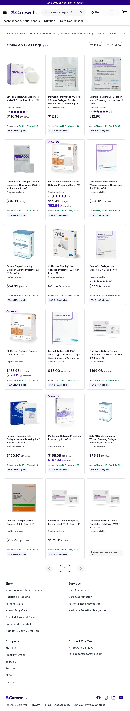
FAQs (8, 675)
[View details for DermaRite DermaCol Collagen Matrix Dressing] (106, 95)
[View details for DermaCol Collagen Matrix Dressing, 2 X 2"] (106, 264)
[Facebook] (98, 697)
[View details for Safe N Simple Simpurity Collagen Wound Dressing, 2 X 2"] (24, 264)
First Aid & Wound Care (43, 33)
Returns (10, 668)
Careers (10, 682)
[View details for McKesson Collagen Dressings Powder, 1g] (65, 434)
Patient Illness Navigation (84, 603)
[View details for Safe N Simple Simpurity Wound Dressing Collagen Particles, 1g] (106, 434)
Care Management (80, 590)
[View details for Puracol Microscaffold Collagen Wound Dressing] (24, 434)
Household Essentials (18, 624)
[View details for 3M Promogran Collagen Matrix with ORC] (24, 95)
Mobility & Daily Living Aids (22, 630)
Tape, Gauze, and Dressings (77, 33)
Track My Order (15, 654)
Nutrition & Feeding (17, 596)
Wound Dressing (107, 33)
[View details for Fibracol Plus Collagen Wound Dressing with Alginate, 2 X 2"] (24, 179)
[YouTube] (121, 697)
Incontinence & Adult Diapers (21, 21)
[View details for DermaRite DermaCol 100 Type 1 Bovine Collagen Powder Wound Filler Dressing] (65, 95)
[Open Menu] (5, 12)
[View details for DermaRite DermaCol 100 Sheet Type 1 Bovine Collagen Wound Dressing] (65, 349)
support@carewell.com (85, 654)
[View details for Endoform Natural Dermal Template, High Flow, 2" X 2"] (106, 518)
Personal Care (14, 603)
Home (10, 33)
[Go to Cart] (124, 12)
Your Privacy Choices (89, 705)
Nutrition (49, 21)
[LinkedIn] (113, 697)
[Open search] (63, 12)
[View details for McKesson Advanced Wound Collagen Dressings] (65, 179)
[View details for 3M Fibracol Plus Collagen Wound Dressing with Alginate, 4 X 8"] (106, 179)
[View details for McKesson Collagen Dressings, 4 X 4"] (24, 349)
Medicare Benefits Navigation (87, 610)
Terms (47, 704)
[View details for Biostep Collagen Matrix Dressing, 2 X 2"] (24, 518)
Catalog (21, 33)
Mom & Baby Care (16, 610)
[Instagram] (106, 697)
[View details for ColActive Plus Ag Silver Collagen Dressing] (65, 264)
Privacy (35, 704)
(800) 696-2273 (81, 647)
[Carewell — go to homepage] (24, 12)
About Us (11, 648)
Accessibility (62, 704)
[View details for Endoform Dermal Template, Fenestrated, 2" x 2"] (65, 518)
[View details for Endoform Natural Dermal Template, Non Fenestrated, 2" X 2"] (106, 349)
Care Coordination (72, 21)
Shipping (10, 661)
